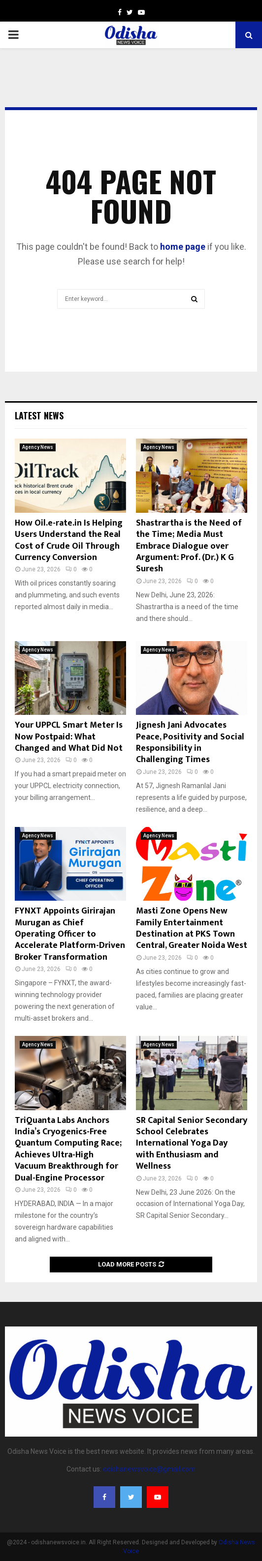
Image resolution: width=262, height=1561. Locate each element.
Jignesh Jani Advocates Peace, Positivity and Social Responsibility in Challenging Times (190, 742)
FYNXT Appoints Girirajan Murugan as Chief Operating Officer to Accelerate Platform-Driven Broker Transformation (70, 934)
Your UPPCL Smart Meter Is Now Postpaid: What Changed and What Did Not (69, 737)
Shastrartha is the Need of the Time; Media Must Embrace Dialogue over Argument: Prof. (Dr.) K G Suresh (189, 546)
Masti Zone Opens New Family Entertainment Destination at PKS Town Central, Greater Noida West (191, 928)
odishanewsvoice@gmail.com (149, 1469)
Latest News (39, 415)
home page (182, 246)
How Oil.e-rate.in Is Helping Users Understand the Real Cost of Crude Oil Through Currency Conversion (69, 540)
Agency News (37, 447)
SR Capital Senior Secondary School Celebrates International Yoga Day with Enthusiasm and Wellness (191, 1143)
